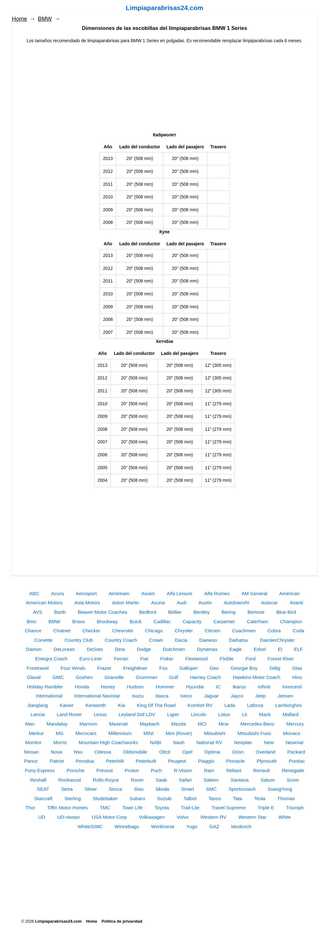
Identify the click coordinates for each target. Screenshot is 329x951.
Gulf (173, 677)
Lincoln (198, 714)
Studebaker (105, 798)
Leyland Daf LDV (137, 714)
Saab (161, 780)
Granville (114, 677)
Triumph (295, 807)
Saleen (210, 780)
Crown (156, 640)
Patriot (57, 761)
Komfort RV (199, 705)
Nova (56, 752)
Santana (239, 780)
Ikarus (239, 686)
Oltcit (164, 752)
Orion (238, 752)
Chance (33, 630)
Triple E (266, 807)
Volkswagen (152, 817)
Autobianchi (236, 602)
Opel (187, 752)
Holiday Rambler (45, 686)
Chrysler (184, 630)
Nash (178, 742)
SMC (211, 789)
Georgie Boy (244, 668)
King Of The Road (156, 705)
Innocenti (292, 686)
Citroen (212, 630)
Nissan (31, 752)
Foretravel (37, 668)
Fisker (166, 658)
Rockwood (69, 780)
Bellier (175, 612)
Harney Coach (205, 677)
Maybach (149, 723)
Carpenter (224, 621)
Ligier (173, 714)
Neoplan (243, 742)
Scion (293, 780)
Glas (297, 668)
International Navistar (97, 695)
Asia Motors (87, 602)
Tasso (214, 798)
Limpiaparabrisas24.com (164, 7)
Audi (182, 602)
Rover (137, 780)
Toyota (162, 807)
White (284, 817)
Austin (205, 602)
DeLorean (64, 649)
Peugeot (177, 761)
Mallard (290, 714)
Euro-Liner (90, 658)
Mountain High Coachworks (108, 742)
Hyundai (195, 686)
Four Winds (72, 668)
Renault (261, 770)
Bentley (202, 612)
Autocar (269, 602)
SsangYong (280, 789)
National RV (209, 742)
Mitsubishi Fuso (254, 733)
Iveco (186, 695)
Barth (60, 612)
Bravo (78, 621)
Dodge (144, 649)
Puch (156, 770)
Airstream (119, 593)
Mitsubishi (214, 733)
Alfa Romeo (217, 593)
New (269, 742)
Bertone (255, 612)
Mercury (295, 723)
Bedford (147, 612)
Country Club (79, 640)
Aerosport (86, 593)
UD (41, 817)
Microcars (86, 733)
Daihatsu (238, 640)
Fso (163, 668)
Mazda (178, 723)
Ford (251, 658)
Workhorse (162, 826)
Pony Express (40, 770)
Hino (297, 677)
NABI (155, 742)
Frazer (104, 668)
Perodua (85, 761)
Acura (57, 593)
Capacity (192, 621)
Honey (108, 686)
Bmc (32, 621)
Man (30, 723)
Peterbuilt (146, 761)
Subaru (137, 798)
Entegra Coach (51, 658)
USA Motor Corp (109, 817)
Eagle (236, 649)
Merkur (36, 733)
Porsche (75, 770)
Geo (214, 668)
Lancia (38, 714)
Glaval (34, 677)
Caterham (257, 621)
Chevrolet (122, 630)
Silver (91, 789)
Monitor (33, 742)
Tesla (259, 798)
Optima (212, 752)
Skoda (162, 789)
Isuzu (138, 695)
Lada (229, 705)
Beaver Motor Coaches (102, 612)
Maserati (118, 723)
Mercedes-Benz (258, 723)
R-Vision (183, 770)
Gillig (274, 668)
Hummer (165, 686)
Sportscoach (242, 789)
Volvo (183, 817)
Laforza (255, 705)
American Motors (44, 602)
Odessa (102, 752)
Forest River (280, 658)
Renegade (293, 770)
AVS (38, 612)
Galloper (188, 668)
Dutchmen (174, 649)
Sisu (139, 789)
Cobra (274, 630)
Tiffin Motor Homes (67, 807)
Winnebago (127, 826)
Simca (115, 789)
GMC (58, 677)
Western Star (252, 817)
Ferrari (121, 658)
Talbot (190, 798)
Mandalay (57, 723)
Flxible (227, 658)
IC (218, 686)
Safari (185, 780)
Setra (67, 789)
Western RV (213, 817)
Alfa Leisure (179, 593)
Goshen (84, 677)
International (49, 695)
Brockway (107, 621)
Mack (265, 714)
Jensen (285, 695)
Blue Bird (286, 612)
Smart (187, 789)
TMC (105, 807)
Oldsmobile (135, 752)
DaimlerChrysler (277, 640)
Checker (91, 630)
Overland (265, 752)
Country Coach (121, 640)
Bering (229, 612)
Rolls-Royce (106, 780)
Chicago (153, 630)
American (289, 593)
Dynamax (207, 649)
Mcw (223, 723)
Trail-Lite (190, 807)
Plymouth (267, 761)
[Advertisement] (165, 88)
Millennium (120, 733)
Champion (291, 621)
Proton (132, 770)
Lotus (224, 714)
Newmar (294, 742)
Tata (237, 798)
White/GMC (90, 826)
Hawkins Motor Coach (257, 677)
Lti (244, 714)
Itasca (162, 695)
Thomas (286, 798)
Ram (209, 770)
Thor (30, 807)
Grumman (146, 677)
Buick (136, 621)
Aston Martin (125, 602)
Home (19, 19)
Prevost (104, 770)
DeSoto (95, 649)
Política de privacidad (122, 921)
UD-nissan (68, 817)
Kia (121, 705)
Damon (34, 649)
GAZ (214, 826)
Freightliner (135, 668)
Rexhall (38, 780)
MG (60, 733)
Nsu (78, 752)
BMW (45, 19)
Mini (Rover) (179, 733)
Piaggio (206, 761)
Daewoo (208, 640)
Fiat (144, 658)
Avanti (296, 602)
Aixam (148, 593)
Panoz (31, 761)
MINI (149, 733)
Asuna (158, 602)
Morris (60, 742)
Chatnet (62, 630)
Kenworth (96, 705)
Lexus (100, 714)
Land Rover (69, 714)
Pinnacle (235, 761)
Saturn (268, 780)
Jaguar (211, 695)
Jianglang (37, 705)
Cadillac (162, 621)
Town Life (132, 807)
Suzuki (164, 798)
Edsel (260, 649)
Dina (120, 649)
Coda (298, 630)
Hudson (135, 686)
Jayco (237, 695)
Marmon (88, 723)
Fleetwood (196, 658)
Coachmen (243, 630)
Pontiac (297, 761)
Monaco (291, 733)
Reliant (233, 770)
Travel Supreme (229, 807)
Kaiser (67, 705)
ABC (34, 593)
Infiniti (264, 686)
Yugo (191, 826)
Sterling (73, 798)
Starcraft (43, 798)
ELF (298, 649)
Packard (296, 752)
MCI (202, 723)
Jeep (260, 695)
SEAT (43, 789)
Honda (82, 686)
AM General (254, 593)
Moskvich (241, 826)
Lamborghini (288, 705)
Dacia (181, 640)
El (280, 649)
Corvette (43, 640)
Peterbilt (114, 761)
